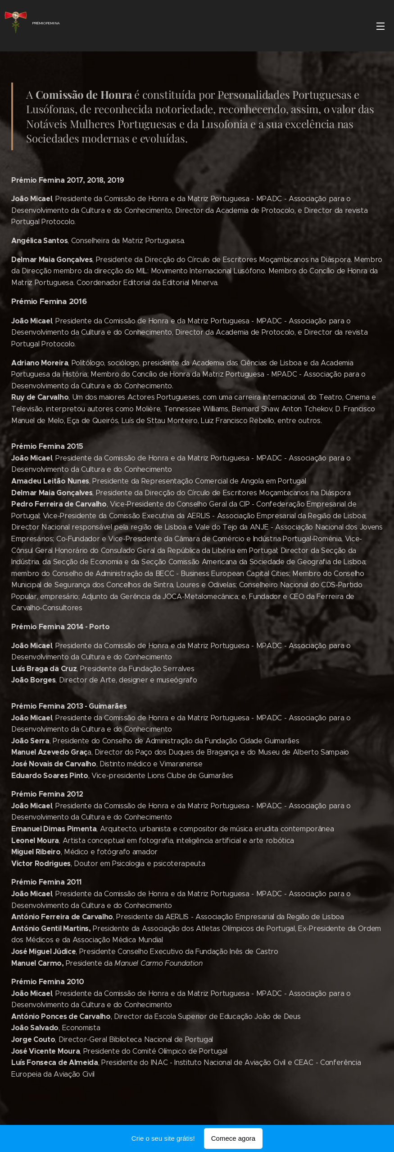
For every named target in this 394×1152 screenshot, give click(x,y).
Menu (380, 26)
